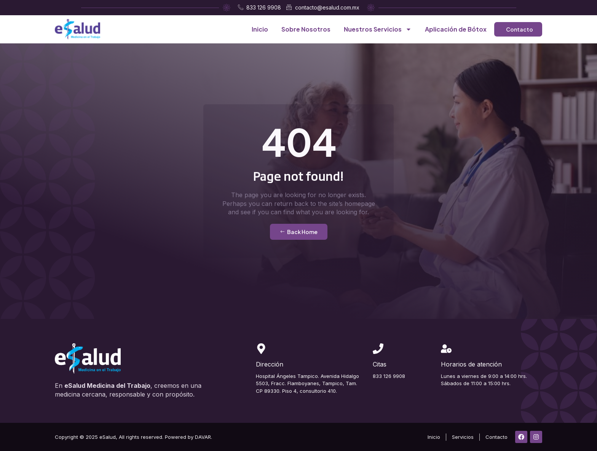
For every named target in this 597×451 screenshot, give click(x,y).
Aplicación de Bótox (456, 29)
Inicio (260, 29)
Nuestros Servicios (378, 29)
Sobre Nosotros (305, 29)
